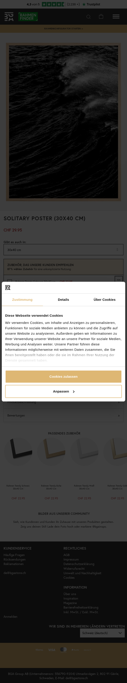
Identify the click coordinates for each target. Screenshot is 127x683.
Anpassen (63, 391)
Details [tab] (63, 299)
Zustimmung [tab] (22, 299)
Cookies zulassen (63, 376)
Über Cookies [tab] (105, 299)
